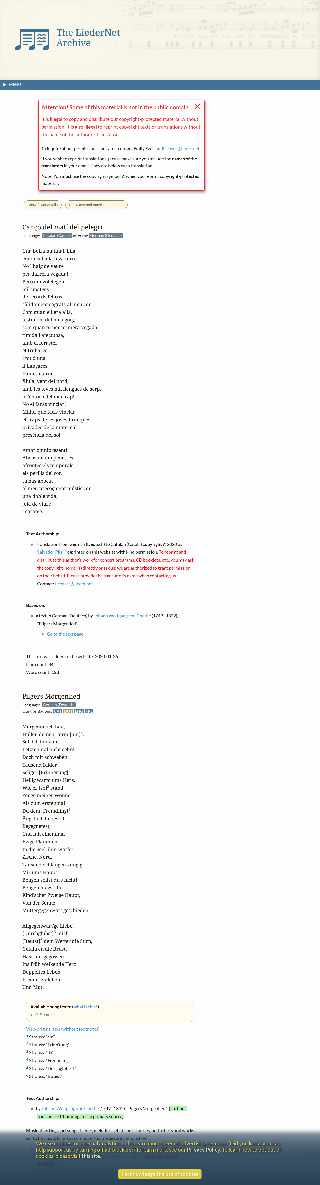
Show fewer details (43, 205)
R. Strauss (45, 1014)
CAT (58, 711)
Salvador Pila (50, 552)
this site (91, 1156)
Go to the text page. (65, 634)
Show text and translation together (96, 205)
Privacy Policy (203, 1149)
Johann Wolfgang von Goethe (70, 1108)
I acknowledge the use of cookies (160, 1174)
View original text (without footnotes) (63, 1029)
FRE (89, 711)
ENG (79, 711)
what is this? (86, 1006)
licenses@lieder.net (181, 148)
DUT (68, 711)
